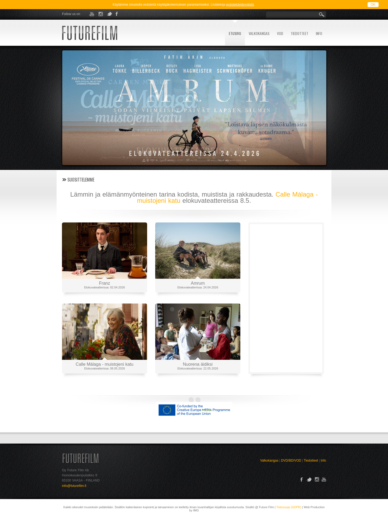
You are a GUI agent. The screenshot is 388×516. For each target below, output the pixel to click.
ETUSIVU (235, 33)
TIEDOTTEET (299, 33)
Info (323, 460)
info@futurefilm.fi (74, 486)
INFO (319, 33)
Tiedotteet (311, 460)
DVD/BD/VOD (291, 460)
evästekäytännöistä (240, 4)
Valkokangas (269, 460)
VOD (280, 33)
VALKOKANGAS (259, 33)
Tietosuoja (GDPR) (288, 507)
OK (373, 4)
